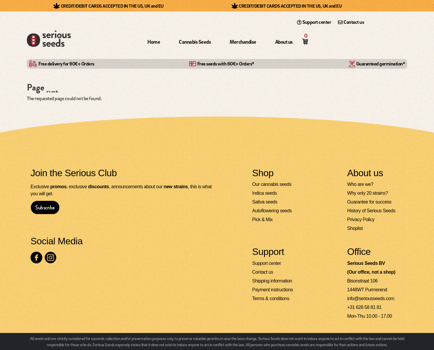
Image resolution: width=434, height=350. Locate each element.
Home (153, 42)
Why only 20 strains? (367, 193)
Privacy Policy (360, 219)
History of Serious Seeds (371, 210)
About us (284, 42)
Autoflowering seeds (272, 210)
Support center (314, 22)
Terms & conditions (270, 298)
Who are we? (360, 184)
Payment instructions (272, 289)
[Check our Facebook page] (36, 258)
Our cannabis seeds (271, 184)
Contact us (351, 22)
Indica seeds (264, 193)
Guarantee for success (369, 202)
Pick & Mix (262, 219)
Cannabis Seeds (195, 42)
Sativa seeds (264, 202)
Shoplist (355, 228)
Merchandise (243, 42)
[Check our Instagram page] (50, 258)
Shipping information (272, 281)
